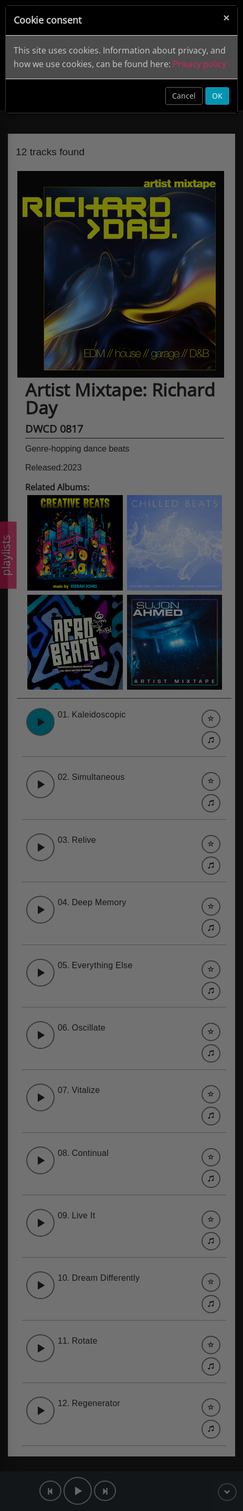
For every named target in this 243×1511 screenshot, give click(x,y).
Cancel (184, 96)
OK (217, 96)
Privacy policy (199, 64)
